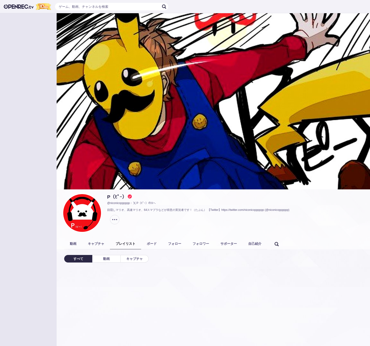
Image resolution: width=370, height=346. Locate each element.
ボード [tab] (152, 244)
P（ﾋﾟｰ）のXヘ (144, 203)
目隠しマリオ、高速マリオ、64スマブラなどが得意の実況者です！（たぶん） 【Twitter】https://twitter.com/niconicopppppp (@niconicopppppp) (198, 210)
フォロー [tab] (174, 244)
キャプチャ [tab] (96, 244)
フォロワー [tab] (201, 244)
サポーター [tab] (228, 244)
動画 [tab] (73, 244)
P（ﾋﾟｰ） (117, 197)
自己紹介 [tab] (254, 244)
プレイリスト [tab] (125, 244)
